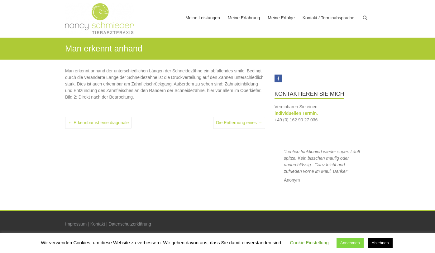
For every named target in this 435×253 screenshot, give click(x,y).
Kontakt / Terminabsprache (328, 17)
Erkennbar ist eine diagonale (98, 122)
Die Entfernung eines (239, 122)
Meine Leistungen (202, 17)
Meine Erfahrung (244, 17)
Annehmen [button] (350, 243)
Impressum (76, 223)
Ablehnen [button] (380, 243)
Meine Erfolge (281, 17)
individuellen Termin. (296, 113)
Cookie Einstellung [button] (309, 242)
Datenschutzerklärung (130, 223)
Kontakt (97, 223)
